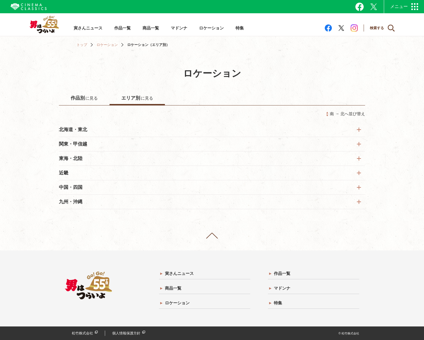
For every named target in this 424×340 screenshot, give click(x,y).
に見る (84, 97)
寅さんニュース (88, 28)
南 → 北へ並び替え (347, 113)
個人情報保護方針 (126, 333)
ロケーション (211, 28)
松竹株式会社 (82, 333)
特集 (240, 28)
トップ (82, 45)
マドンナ (179, 28)
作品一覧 (122, 28)
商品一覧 (151, 28)
